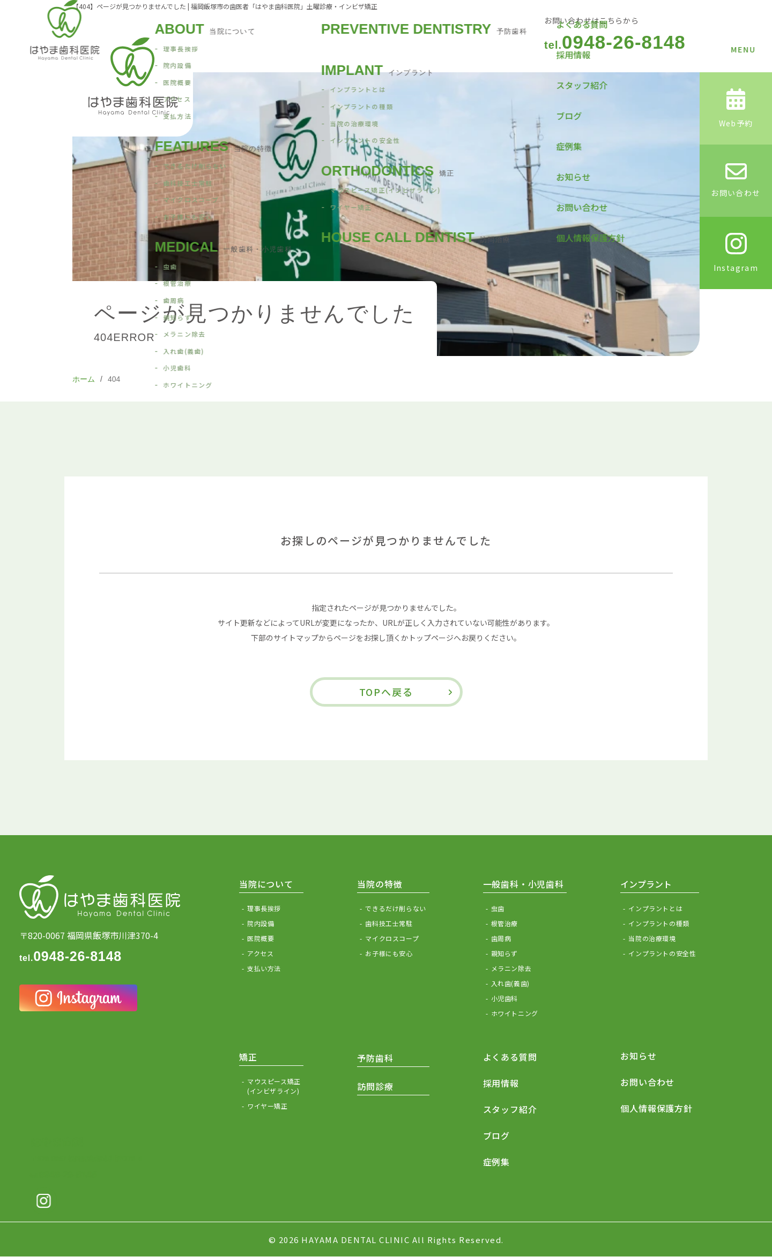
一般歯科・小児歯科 (523, 883)
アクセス (260, 953)
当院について (266, 883)
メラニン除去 (511, 968)
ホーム (83, 379)
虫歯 (497, 908)
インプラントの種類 (658, 923)
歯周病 (501, 938)
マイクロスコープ (392, 938)
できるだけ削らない (395, 908)
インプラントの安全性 (662, 953)
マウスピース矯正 (275, 1086)
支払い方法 (264, 968)
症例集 (496, 1161)
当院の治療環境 (652, 938)
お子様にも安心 (388, 953)
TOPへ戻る (386, 692)
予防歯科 (375, 1057)
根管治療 (504, 923)
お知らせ (638, 1055)
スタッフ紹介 (510, 1109)
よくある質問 (510, 1056)
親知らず (504, 953)
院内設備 (260, 923)
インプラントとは (655, 908)
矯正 (248, 1056)
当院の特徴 (379, 883)
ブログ (496, 1135)
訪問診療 (375, 1086)
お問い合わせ (647, 1082)
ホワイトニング (514, 1013)
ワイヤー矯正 (267, 1105)
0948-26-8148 (615, 42)
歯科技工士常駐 (388, 923)
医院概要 (260, 938)
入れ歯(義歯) (510, 983)
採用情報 (501, 1083)
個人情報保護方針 (656, 1108)
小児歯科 (504, 998)
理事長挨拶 (264, 908)
